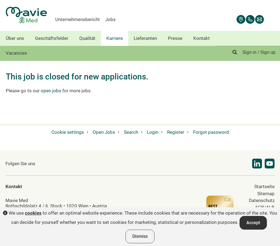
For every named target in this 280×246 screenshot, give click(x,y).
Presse (175, 38)
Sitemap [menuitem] (266, 193)
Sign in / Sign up (259, 52)
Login (152, 132)
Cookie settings (67, 132)
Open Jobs (104, 132)
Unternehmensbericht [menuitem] (77, 19)
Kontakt (201, 38)
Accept (253, 222)
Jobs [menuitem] (110, 19)
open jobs (51, 90)
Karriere (114, 38)
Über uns (15, 38)
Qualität (87, 38)
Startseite (264, 186)
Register (175, 132)
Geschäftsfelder (51, 38)
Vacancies (16, 53)
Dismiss (140, 236)
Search (131, 132)
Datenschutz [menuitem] (262, 200)
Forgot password (211, 132)
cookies (33, 213)
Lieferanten (145, 38)
